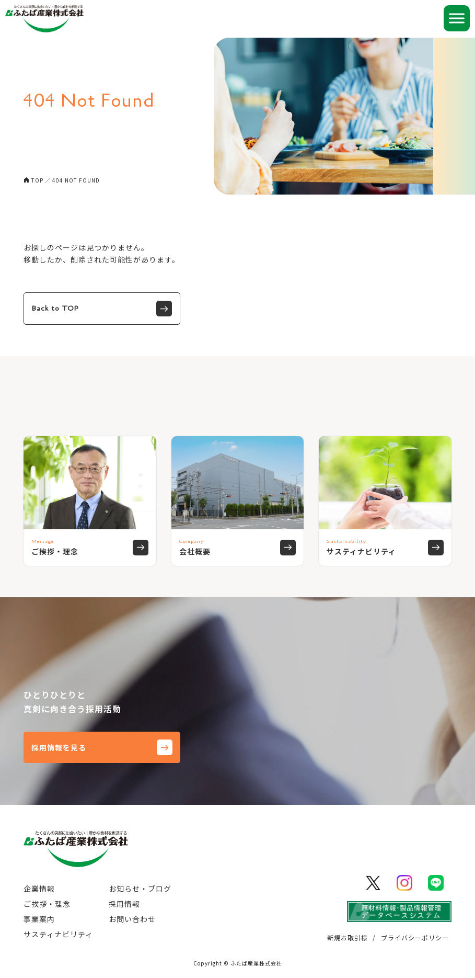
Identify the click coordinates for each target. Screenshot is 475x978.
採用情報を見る (101, 747)
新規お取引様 (347, 937)
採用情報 (124, 904)
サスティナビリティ (58, 934)
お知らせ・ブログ (140, 888)
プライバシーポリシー (415, 937)
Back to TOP (102, 308)
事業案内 (39, 919)
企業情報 (39, 888)
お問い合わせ (132, 919)
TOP (37, 180)
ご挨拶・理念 (47, 904)
